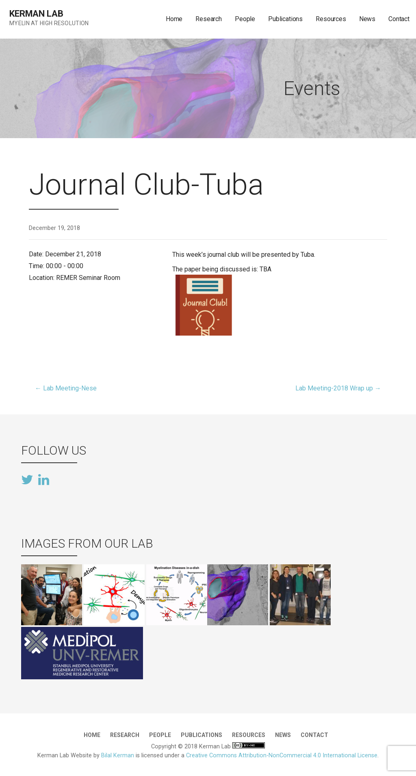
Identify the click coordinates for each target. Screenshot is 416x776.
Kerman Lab (36, 14)
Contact (399, 19)
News (367, 19)
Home (174, 19)
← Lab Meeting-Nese (66, 388)
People (245, 19)
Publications (285, 19)
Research (208, 19)
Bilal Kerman (117, 755)
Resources (331, 19)
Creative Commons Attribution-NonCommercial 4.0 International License (281, 755)
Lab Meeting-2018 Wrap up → (338, 388)
